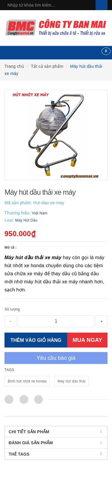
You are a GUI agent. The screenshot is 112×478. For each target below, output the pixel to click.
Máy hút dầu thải (71, 381)
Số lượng (12, 309)
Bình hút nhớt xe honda (27, 381)
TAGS (9, 370)
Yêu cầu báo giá (55, 358)
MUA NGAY (87, 340)
